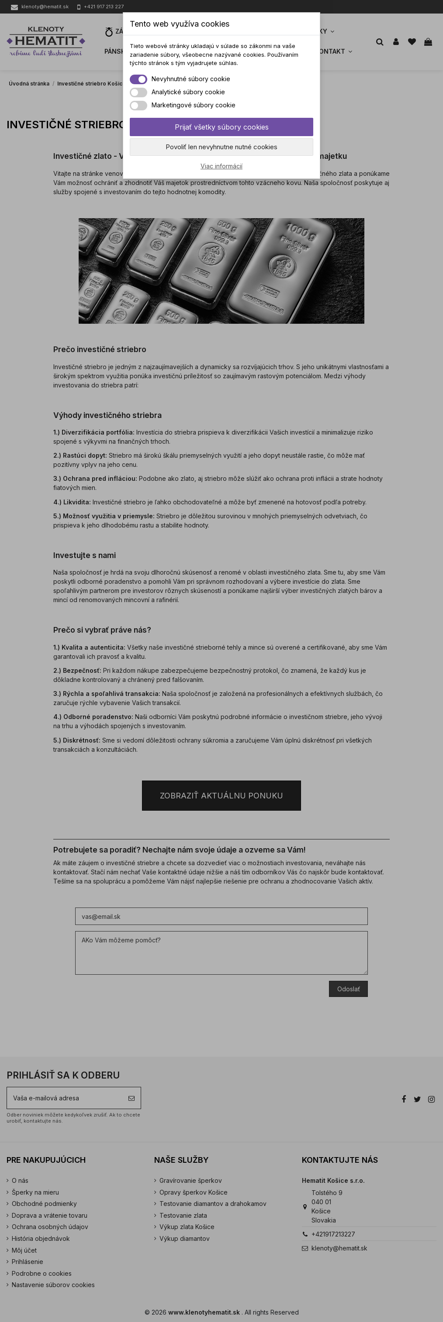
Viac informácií (221, 166)
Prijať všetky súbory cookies (222, 127)
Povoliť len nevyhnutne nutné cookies (221, 147)
